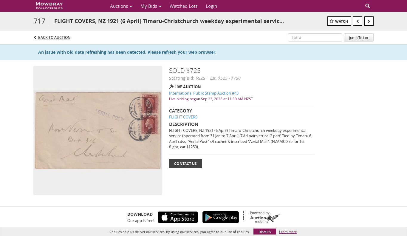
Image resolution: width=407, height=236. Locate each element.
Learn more (288, 231)
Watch (341, 21)
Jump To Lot (358, 37)
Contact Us (185, 163)
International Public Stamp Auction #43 (204, 93)
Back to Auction (54, 37)
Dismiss (265, 231)
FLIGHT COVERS (183, 117)
